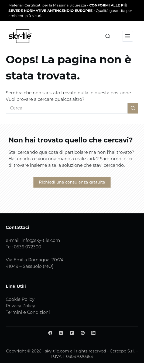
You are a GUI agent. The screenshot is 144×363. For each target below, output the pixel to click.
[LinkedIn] (93, 333)
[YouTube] (72, 333)
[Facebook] (50, 333)
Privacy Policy (20, 305)
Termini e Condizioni (28, 312)
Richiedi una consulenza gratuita (72, 182)
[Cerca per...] (66, 108)
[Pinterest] (83, 333)
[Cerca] (107, 36)
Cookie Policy (20, 299)
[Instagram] (61, 333)
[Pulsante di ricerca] (133, 108)
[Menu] (127, 36)
